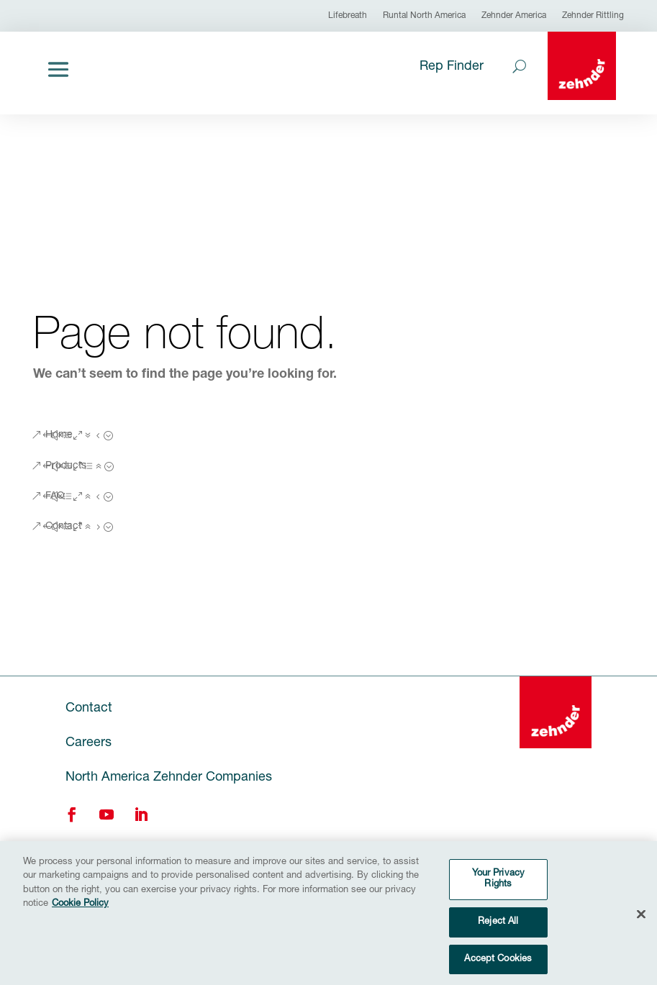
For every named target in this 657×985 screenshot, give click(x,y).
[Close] (641, 922)
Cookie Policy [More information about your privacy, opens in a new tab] (80, 912)
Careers (88, 743)
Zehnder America (513, 16)
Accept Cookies (498, 967)
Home (59, 435)
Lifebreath (347, 16)
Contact (63, 527)
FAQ (55, 496)
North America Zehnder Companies (168, 777)
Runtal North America (424, 16)
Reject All (498, 930)
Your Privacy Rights (498, 887)
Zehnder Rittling (593, 16)
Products (65, 466)
